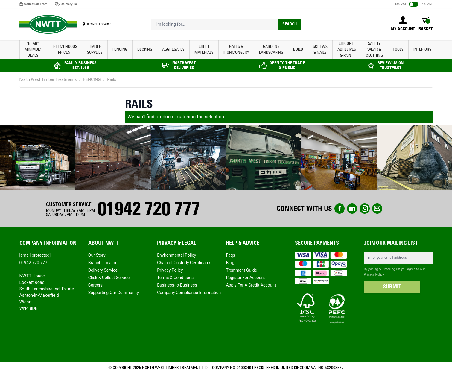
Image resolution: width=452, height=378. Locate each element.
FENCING (119, 49)
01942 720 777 (148, 208)
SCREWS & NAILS (320, 49)
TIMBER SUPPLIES (95, 49)
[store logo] (48, 24)
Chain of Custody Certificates (184, 262)
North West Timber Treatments (48, 79)
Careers (95, 285)
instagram (365, 208)
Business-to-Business (177, 285)
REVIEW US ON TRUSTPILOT (391, 65)
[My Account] (403, 24)
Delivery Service (103, 270)
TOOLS (398, 49)
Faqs (230, 255)
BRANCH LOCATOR (99, 24)
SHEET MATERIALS (204, 49)
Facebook (339, 208)
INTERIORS (422, 49)
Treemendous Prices (64, 49)
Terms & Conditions (175, 277)
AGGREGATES (173, 49)
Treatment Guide (241, 270)
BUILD (298, 49)
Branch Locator (102, 262)
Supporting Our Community (113, 292)
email (377, 208)
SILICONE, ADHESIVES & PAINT (346, 49)
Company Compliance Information (189, 292)
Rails (111, 79)
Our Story (97, 255)
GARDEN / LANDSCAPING (271, 49)
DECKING (144, 49)
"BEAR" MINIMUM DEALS (33, 49)
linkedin (352, 208)
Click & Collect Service (109, 277)
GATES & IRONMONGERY (236, 49)
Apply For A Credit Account (251, 285)
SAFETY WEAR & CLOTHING (374, 49)
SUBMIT (392, 286)
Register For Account (245, 277)
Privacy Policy (170, 270)
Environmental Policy (176, 255)
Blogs (231, 262)
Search (289, 24)
